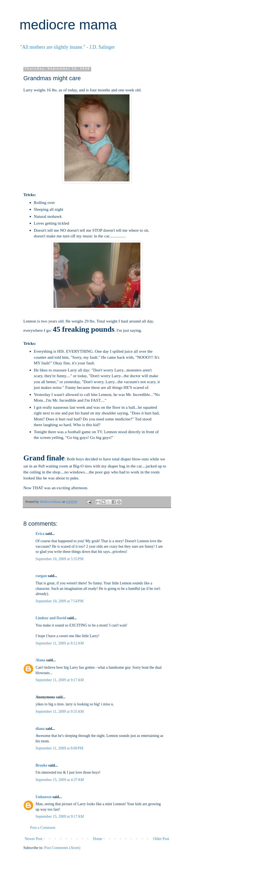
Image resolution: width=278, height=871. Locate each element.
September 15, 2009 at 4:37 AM (60, 780)
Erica (40, 534)
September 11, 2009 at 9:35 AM (60, 711)
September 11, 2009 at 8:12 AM (60, 643)
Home (97, 839)
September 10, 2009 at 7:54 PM (59, 601)
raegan (41, 576)
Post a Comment (42, 828)
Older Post (161, 839)
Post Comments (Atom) (62, 848)
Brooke (41, 765)
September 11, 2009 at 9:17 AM (60, 680)
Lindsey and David (51, 618)
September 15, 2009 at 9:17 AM (60, 816)
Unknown (43, 797)
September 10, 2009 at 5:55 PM (59, 559)
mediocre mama (68, 24)
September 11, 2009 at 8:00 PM (59, 748)
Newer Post (33, 839)
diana (40, 729)
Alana (40, 660)
